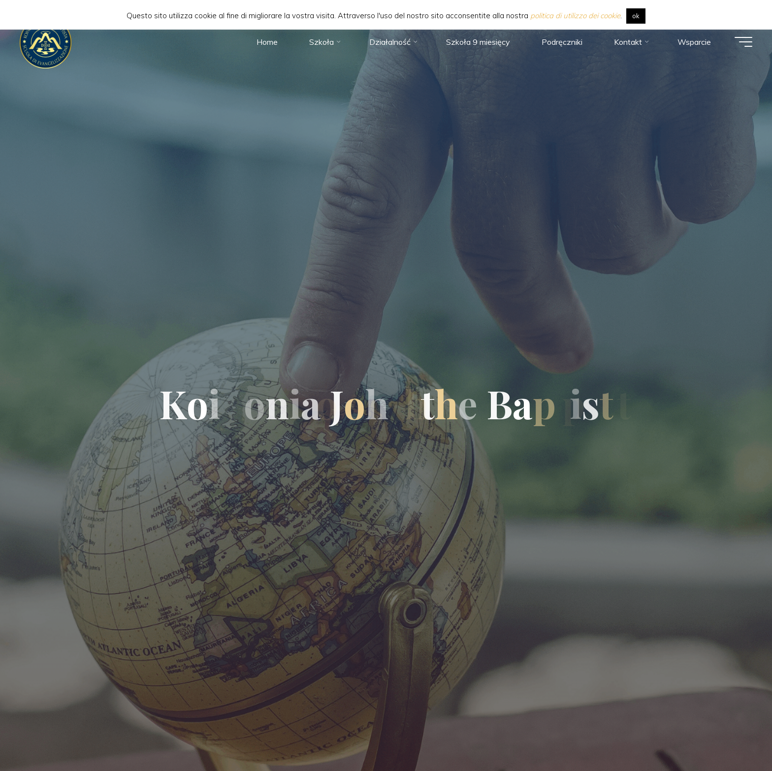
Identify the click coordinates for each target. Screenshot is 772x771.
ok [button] (636, 16)
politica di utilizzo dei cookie (575, 15)
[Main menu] (743, 42)
